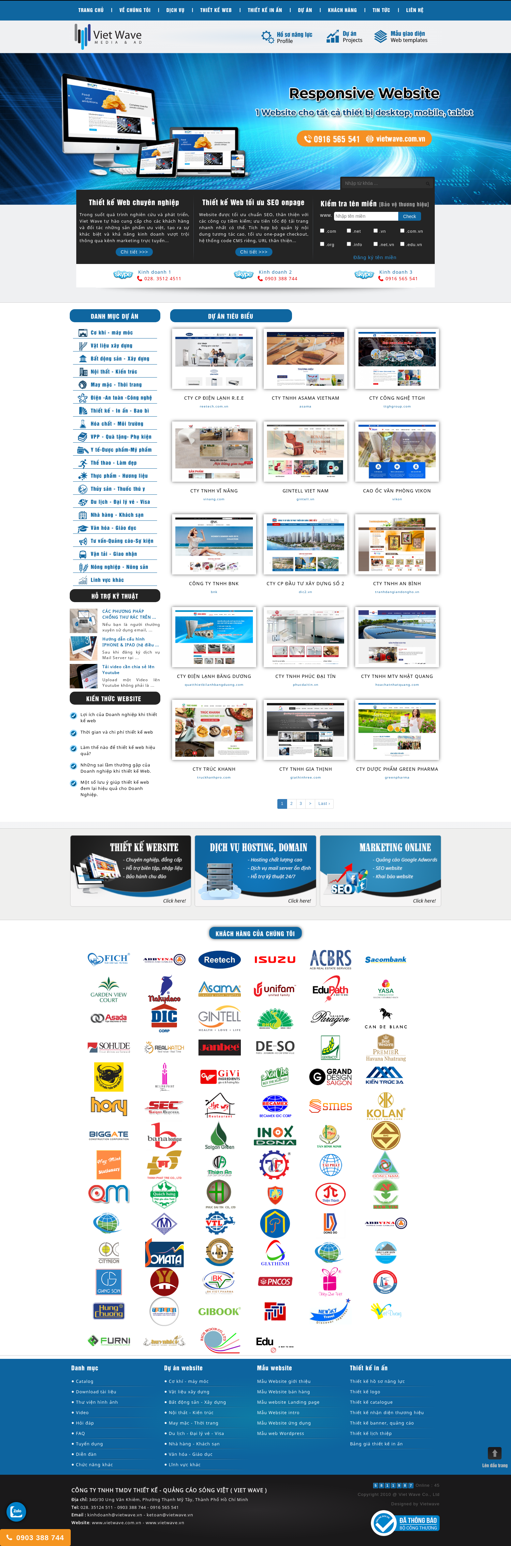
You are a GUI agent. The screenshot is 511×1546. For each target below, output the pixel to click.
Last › (324, 803)
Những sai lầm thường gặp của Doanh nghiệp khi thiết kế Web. (115, 768)
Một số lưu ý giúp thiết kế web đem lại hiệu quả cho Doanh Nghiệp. (114, 788)
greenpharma (397, 777)
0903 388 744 (35, 1537)
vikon (397, 499)
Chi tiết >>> (134, 252)
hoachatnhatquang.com (397, 684)
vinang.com (214, 499)
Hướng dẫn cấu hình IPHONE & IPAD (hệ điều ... (130, 641)
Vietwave (430, 1503)
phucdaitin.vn (305, 684)
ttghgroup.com (397, 406)
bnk (214, 591)
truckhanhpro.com (214, 777)
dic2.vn (305, 591)
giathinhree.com (305, 777)
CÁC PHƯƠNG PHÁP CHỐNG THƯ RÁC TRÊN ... (129, 614)
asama (305, 406)
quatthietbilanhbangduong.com (214, 684)
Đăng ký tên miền (374, 257)
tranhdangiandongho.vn (397, 591)
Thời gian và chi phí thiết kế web (116, 732)
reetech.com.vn (214, 406)
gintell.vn (305, 499)
